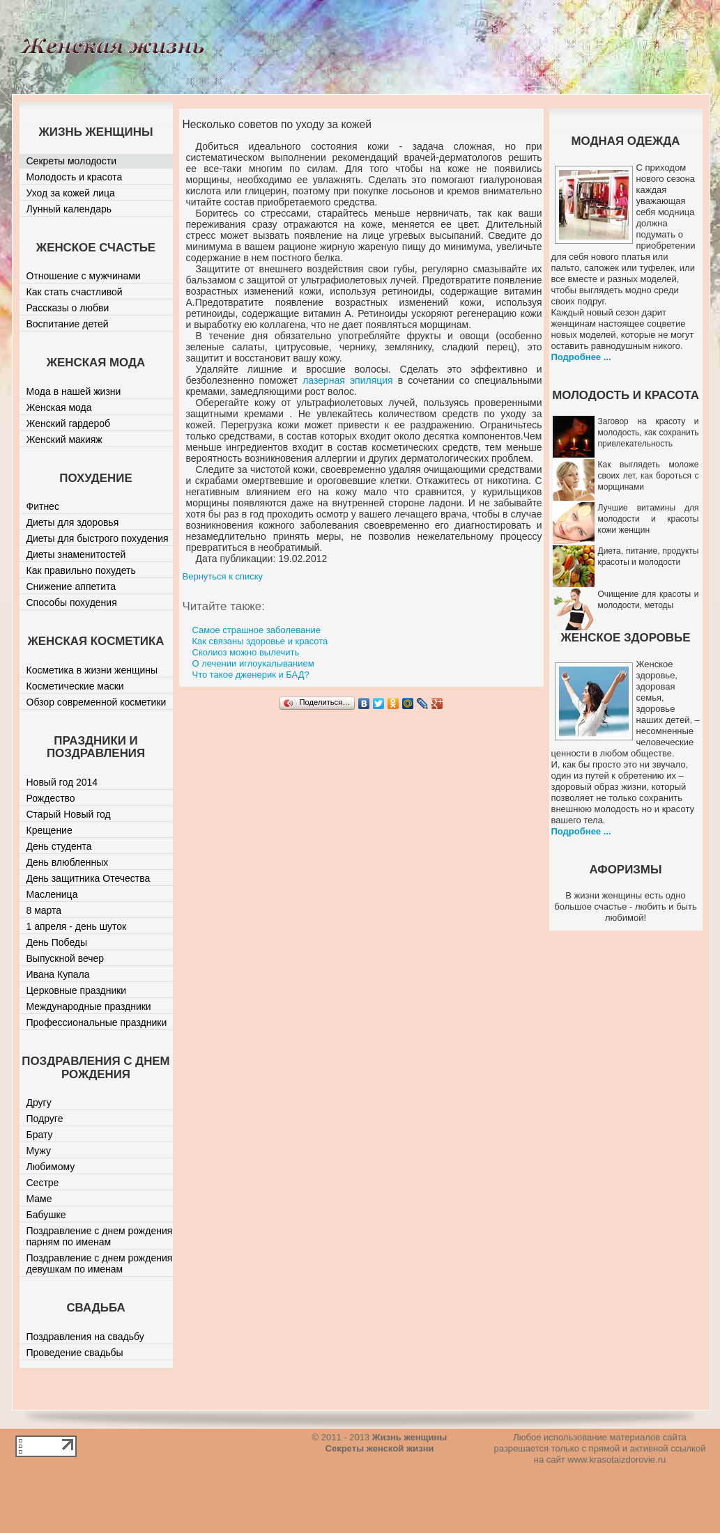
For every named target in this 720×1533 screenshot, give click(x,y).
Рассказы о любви (67, 307)
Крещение (49, 830)
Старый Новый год (68, 814)
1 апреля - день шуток (76, 926)
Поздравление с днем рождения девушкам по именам (99, 1263)
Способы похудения (71, 602)
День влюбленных (67, 862)
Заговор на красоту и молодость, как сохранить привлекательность (648, 433)
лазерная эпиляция (347, 380)
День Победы (57, 942)
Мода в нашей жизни (73, 391)
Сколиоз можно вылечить (246, 652)
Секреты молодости (71, 160)
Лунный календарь (69, 209)
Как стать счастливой (74, 291)
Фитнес (42, 506)
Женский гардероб (68, 423)
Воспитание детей (67, 323)
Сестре (42, 1182)
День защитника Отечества (88, 878)
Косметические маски (75, 686)
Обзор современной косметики (96, 702)
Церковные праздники (76, 990)
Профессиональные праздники (96, 1022)
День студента (59, 846)
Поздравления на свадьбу (85, 1336)
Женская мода (59, 407)
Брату (39, 1134)
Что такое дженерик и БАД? (250, 674)
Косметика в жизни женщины (92, 670)
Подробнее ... (581, 357)
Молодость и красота (74, 176)
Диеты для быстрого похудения (97, 538)
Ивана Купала (58, 974)
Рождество (50, 798)
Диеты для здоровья (72, 522)
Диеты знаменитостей (76, 554)
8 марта (44, 910)
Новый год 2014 (62, 782)
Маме (39, 1198)
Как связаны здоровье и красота (260, 641)
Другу (39, 1102)
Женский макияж (64, 439)
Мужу (39, 1150)
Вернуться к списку (223, 576)
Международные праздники (88, 1006)
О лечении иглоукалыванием (253, 663)
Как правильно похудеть (81, 570)
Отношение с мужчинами (83, 275)
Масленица (52, 894)
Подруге (44, 1118)
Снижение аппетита (71, 586)
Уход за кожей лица (70, 193)
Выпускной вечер (65, 958)
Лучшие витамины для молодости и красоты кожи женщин (648, 519)
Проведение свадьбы (74, 1352)
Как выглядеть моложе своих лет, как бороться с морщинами (648, 476)
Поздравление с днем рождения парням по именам (99, 1236)
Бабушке (46, 1214)
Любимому (50, 1166)
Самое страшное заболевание (256, 630)
